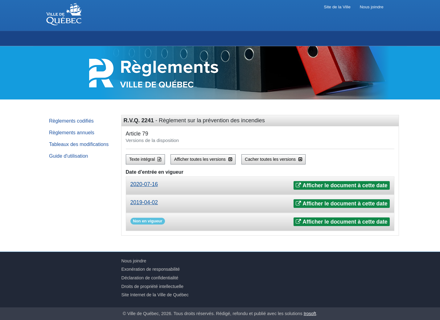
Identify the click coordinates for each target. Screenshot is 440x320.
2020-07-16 (144, 184)
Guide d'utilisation (68, 156)
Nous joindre (372, 7)
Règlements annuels (71, 132)
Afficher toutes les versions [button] (203, 159)
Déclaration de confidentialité (150, 277)
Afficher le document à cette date (341, 185)
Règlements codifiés (71, 121)
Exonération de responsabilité (150, 269)
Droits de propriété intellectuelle (152, 286)
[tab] (260, 185)
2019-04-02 (144, 202)
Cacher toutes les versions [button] (273, 159)
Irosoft (310, 313)
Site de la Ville (337, 7)
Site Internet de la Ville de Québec (155, 294)
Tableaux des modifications (79, 144)
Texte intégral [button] (145, 159)
